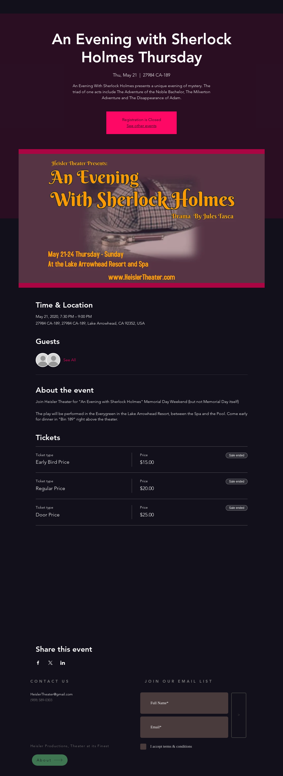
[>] (238, 715)
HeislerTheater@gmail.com (51, 694)
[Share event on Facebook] (38, 663)
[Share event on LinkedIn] (62, 663)
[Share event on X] (50, 663)
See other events (142, 125)
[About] (50, 760)
